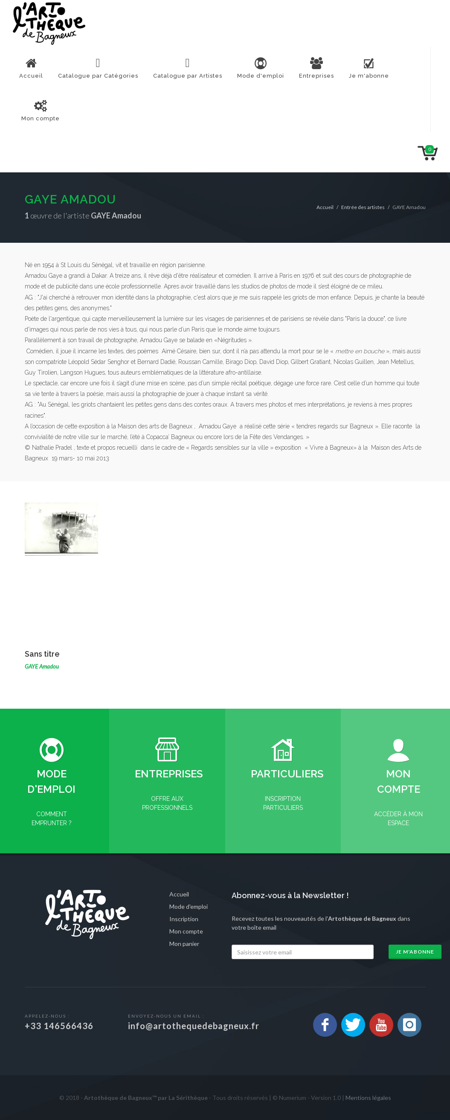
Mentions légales (368, 1097)
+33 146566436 (59, 1026)
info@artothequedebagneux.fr (193, 1026)
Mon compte (186, 931)
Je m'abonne (415, 951)
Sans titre (42, 653)
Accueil (325, 207)
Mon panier (184, 943)
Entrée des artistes (363, 207)
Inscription (183, 918)
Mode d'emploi (188, 906)
